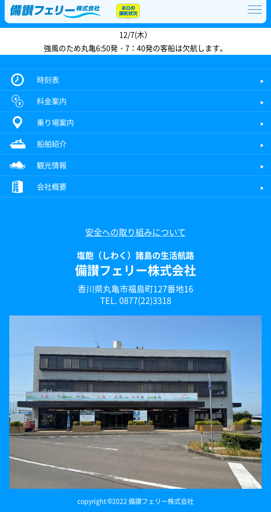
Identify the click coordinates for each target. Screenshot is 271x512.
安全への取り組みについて (135, 232)
